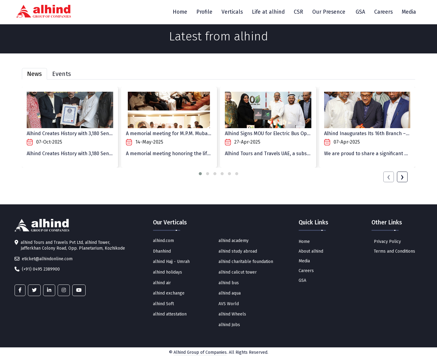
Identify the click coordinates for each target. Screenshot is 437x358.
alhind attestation (170, 314)
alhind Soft (163, 303)
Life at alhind (268, 12)
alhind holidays (167, 272)
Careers (383, 12)
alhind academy (233, 240)
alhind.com (163, 240)
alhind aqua (229, 293)
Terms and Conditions (394, 251)
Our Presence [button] (328, 12)
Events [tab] (61, 73)
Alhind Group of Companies (200, 352)
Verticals (232, 12)
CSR (298, 12)
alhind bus (228, 282)
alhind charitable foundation (245, 261)
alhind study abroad (237, 251)
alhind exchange (169, 293)
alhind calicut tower (237, 272)
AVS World (228, 303)
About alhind (311, 251)
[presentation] (388, 177)
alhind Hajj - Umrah (171, 261)
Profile (204, 12)
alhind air (162, 282)
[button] (200, 174)
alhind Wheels (232, 314)
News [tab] (34, 73)
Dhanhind (162, 251)
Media (409, 12)
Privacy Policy (387, 241)
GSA (360, 12)
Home (180, 12)
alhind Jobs (229, 324)
